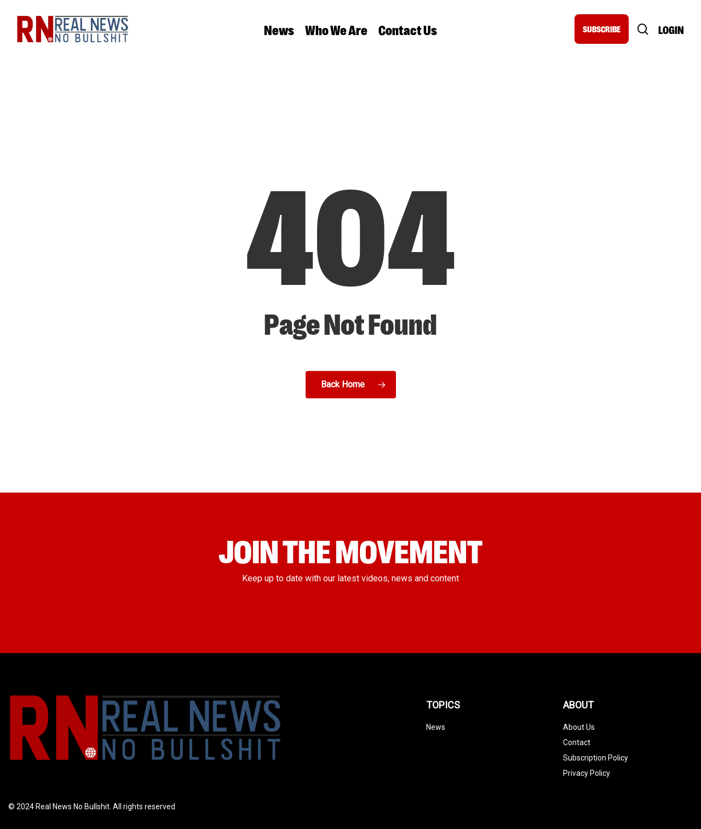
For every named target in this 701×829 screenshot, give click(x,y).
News (435, 727)
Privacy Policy (586, 773)
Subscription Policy (595, 757)
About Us (579, 727)
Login (671, 29)
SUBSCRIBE (601, 29)
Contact (576, 742)
